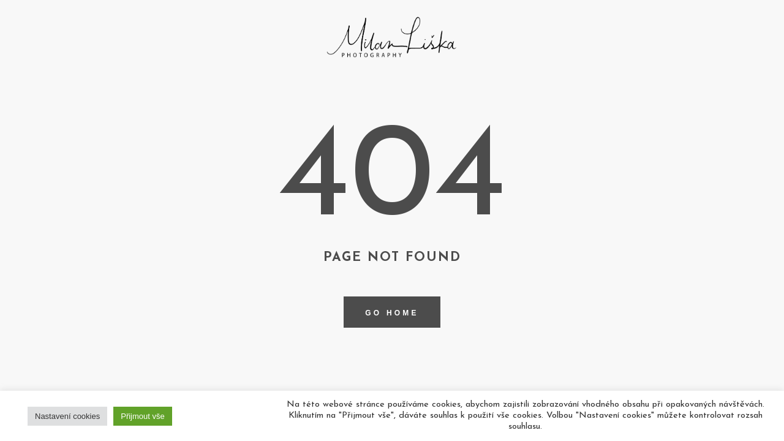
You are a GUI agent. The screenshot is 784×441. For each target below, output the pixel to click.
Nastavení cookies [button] (67, 416)
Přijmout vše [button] (143, 416)
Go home (391, 313)
